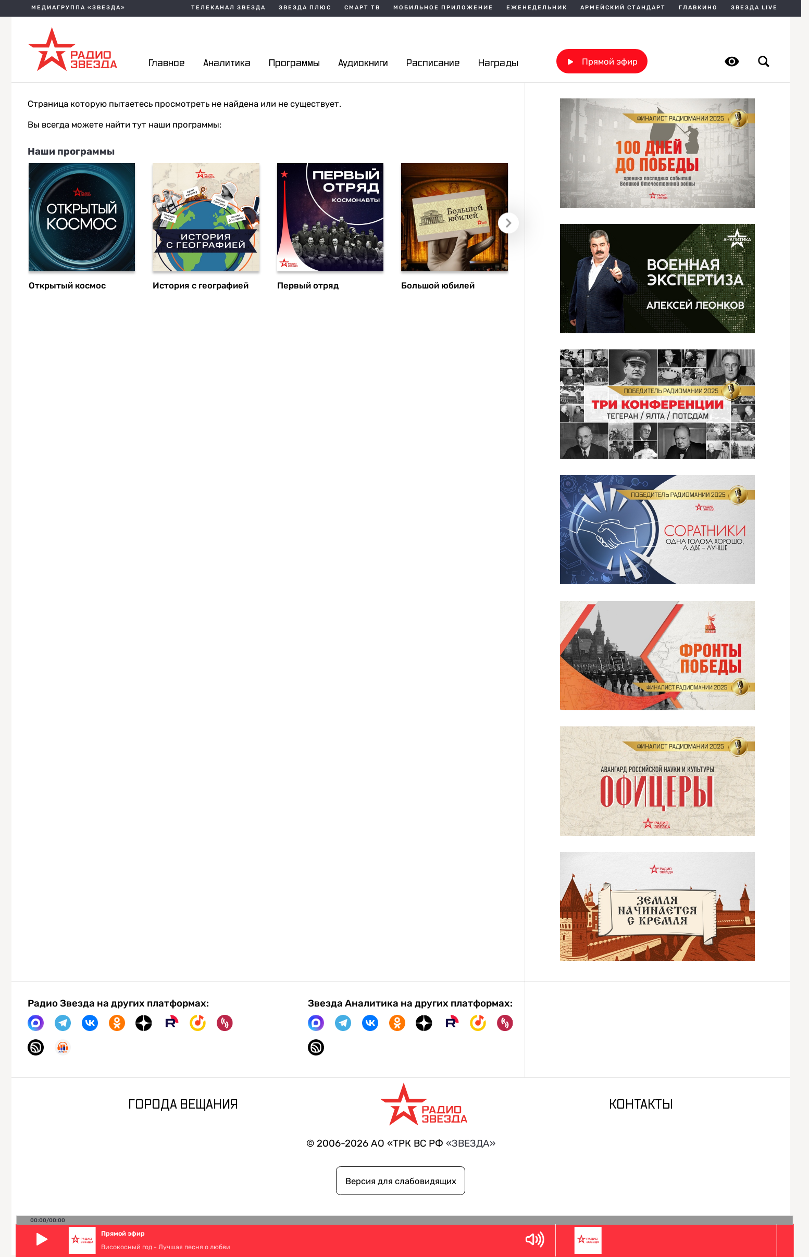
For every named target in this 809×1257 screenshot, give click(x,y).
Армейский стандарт (623, 8)
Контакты (641, 1105)
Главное (166, 63)
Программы (294, 63)
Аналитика (227, 63)
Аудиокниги (363, 63)
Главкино (698, 8)
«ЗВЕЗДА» (470, 1143)
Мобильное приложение (443, 8)
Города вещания (183, 1105)
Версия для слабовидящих (400, 1181)
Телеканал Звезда (228, 8)
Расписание (432, 63)
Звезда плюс (305, 8)
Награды (498, 63)
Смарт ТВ (362, 8)
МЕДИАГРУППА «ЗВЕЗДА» (78, 8)
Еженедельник (536, 8)
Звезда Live (754, 8)
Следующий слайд (508, 222)
